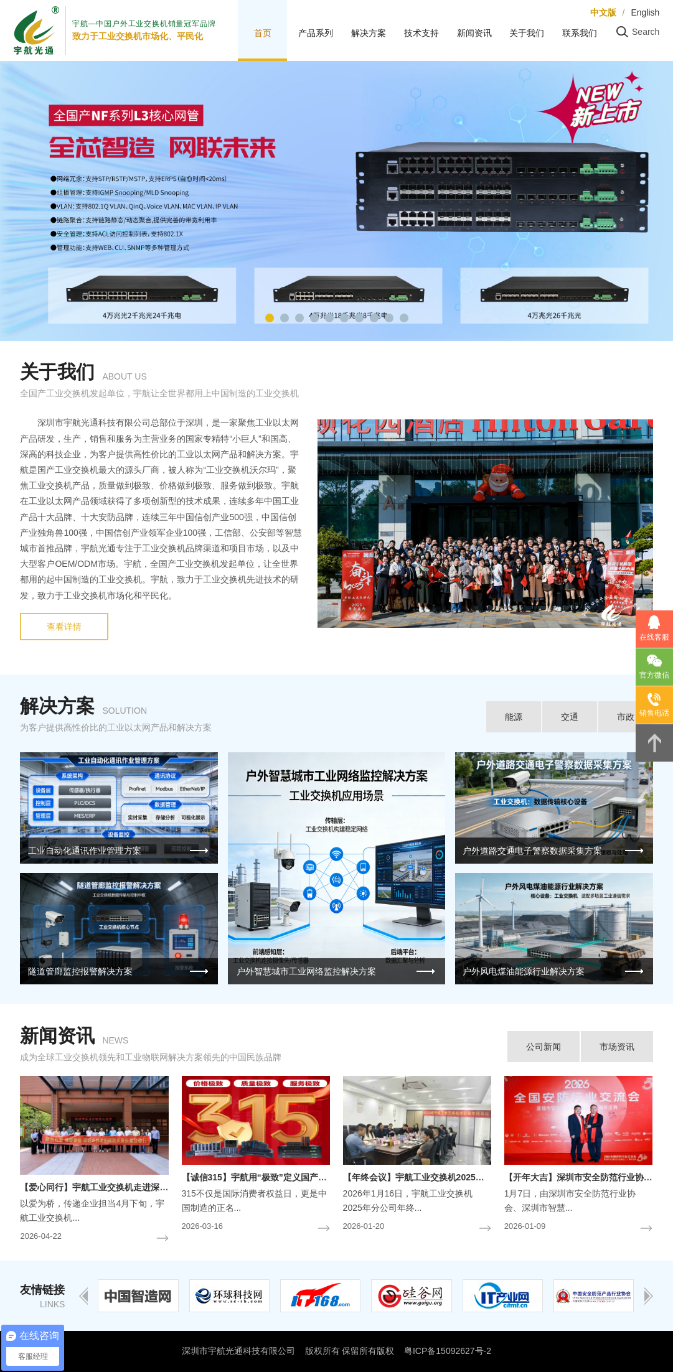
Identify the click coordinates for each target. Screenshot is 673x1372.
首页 (262, 33)
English (645, 12)
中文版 (603, 12)
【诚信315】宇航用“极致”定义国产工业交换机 (272, 1177)
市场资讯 (617, 1047)
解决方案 (368, 33)
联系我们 (579, 33)
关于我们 (526, 33)
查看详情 (64, 627)
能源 (513, 717)
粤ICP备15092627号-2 (447, 1351)
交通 (569, 717)
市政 (625, 717)
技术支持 (421, 33)
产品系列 (315, 33)
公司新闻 (543, 1047)
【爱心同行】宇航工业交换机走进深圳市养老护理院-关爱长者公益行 (152, 1187)
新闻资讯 (474, 33)
